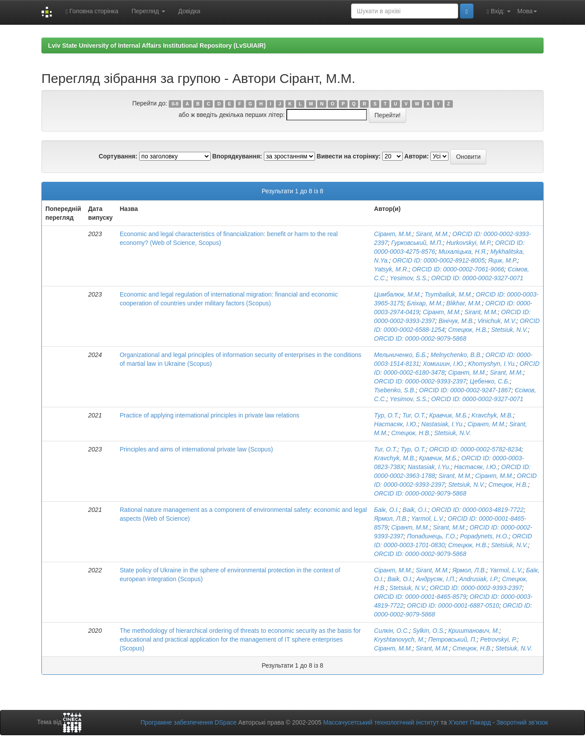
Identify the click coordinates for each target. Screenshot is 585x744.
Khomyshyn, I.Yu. (492, 363)
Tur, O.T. (414, 415)
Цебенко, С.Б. (490, 381)
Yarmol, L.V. (427, 518)
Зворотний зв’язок (522, 722)
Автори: (416, 156)
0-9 (175, 103)
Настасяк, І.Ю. (396, 424)
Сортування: (118, 156)
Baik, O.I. (415, 509)
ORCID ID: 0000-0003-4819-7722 (477, 509)
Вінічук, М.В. (456, 320)
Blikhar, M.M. (464, 303)
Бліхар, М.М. (425, 303)
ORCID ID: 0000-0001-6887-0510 (453, 605)
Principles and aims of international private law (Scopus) (196, 449)
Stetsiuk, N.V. (509, 329)
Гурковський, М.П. (417, 242)
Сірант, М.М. (393, 233)
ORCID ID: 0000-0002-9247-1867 (465, 390)
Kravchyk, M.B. (492, 415)
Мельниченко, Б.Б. (400, 354)
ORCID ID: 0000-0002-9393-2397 (420, 381)
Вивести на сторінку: (349, 156)
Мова (527, 11)
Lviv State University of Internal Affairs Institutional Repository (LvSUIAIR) (157, 45)
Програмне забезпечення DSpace (189, 722)
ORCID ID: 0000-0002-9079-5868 (420, 338)
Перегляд (148, 11)
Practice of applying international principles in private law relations (210, 415)
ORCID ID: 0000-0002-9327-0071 (477, 278)
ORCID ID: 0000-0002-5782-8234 (475, 449)
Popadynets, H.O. (484, 536)
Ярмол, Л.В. (391, 518)
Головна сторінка (91, 11)
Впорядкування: (237, 156)
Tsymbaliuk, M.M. (448, 294)
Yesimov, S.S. (409, 278)
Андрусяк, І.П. (436, 578)
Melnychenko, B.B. (456, 354)
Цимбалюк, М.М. (397, 294)
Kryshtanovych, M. (399, 639)
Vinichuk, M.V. (497, 320)
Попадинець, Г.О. (432, 536)
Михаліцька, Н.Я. (462, 251)
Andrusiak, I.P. (478, 578)
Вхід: (499, 11)
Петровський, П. (452, 639)
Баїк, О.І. (386, 509)
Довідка (189, 11)
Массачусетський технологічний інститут (381, 722)
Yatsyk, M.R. (391, 269)
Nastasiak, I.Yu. (442, 424)
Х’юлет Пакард (469, 722)
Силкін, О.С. (391, 630)
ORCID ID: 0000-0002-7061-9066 (458, 269)
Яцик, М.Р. (502, 260)
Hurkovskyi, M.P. (469, 242)
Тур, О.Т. (386, 415)
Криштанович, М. (474, 630)
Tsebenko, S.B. (394, 390)
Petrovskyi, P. (498, 639)
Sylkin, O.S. (429, 630)
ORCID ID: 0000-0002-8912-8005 (438, 260)
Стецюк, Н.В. (468, 329)
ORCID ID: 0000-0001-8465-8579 (420, 596)
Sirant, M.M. (432, 233)
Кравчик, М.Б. (448, 415)
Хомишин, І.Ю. (444, 363)
